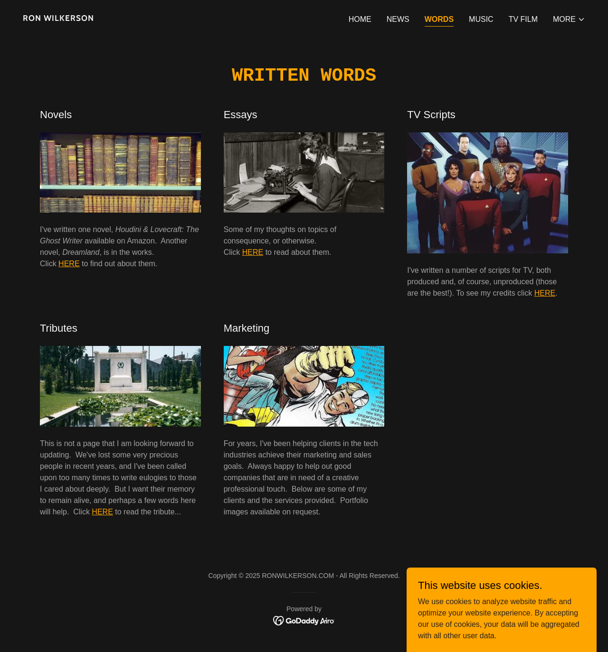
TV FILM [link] (523, 19)
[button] (569, 19)
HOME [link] (360, 19)
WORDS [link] (439, 19)
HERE (68, 264)
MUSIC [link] (481, 19)
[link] (159, 18)
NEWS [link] (398, 19)
